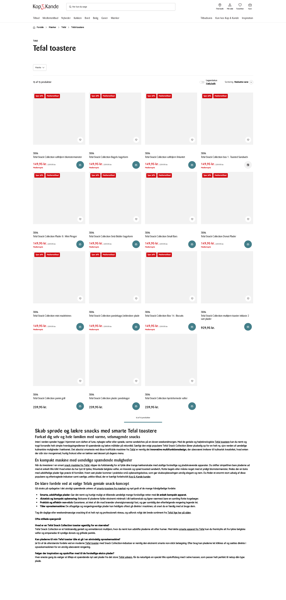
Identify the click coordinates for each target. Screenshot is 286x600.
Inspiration (247, 18)
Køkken (78, 18)
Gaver (104, 18)
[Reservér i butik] (80, 165)
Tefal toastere (222, 442)
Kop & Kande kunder (139, 477)
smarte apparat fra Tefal (191, 529)
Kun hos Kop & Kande (227, 18)
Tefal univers (125, 557)
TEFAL (35, 153)
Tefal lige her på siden (179, 513)
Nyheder (66, 18)
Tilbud (36, 18)
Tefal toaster (92, 543)
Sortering (229, 82)
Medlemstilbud (50, 18)
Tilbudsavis (206, 18)
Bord (87, 18)
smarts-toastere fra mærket (111, 488)
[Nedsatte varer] (243, 82)
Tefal (132, 449)
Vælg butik (211, 84)
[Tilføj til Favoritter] (80, 140)
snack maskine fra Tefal (76, 465)
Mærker (115, 18)
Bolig (95, 18)
